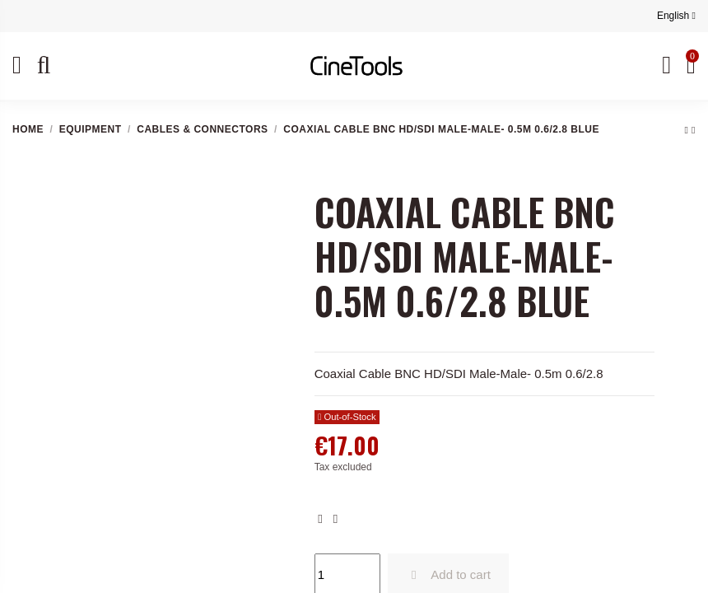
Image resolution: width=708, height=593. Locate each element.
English (676, 15)
